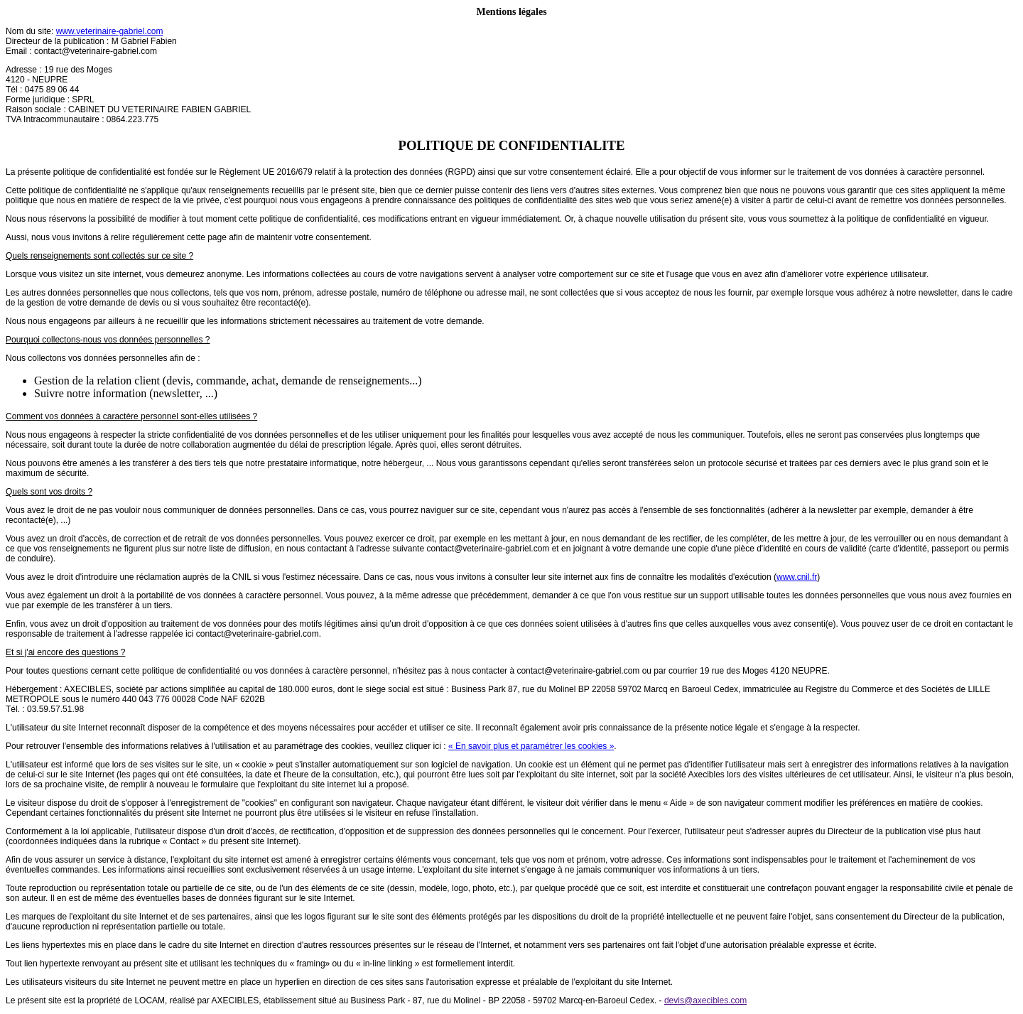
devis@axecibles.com (705, 1000)
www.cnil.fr (796, 577)
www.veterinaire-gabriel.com (109, 31)
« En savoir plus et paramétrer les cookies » (531, 746)
